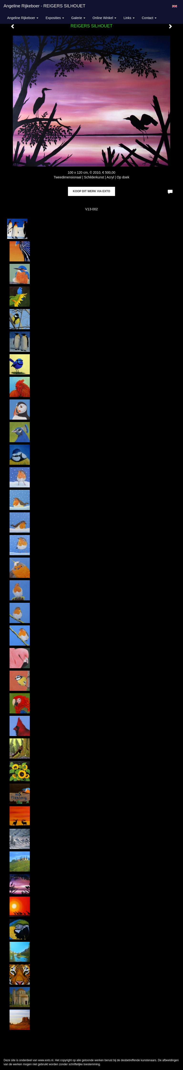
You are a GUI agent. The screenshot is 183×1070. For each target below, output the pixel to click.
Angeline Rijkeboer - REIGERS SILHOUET (44, 6)
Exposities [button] (55, 18)
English (174, 6)
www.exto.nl (45, 1060)
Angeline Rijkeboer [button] (22, 18)
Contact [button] (149, 18)
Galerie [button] (78, 18)
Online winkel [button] (104, 18)
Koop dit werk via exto (91, 191)
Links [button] (129, 18)
